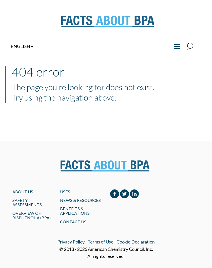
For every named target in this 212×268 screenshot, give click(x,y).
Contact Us (73, 221)
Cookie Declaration (136, 242)
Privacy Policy (71, 242)
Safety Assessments (27, 202)
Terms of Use (100, 242)
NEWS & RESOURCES (80, 200)
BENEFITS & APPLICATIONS (75, 210)
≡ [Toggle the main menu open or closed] (177, 45)
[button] (190, 47)
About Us (22, 191)
